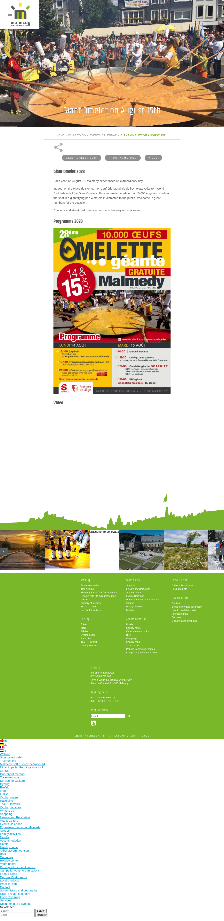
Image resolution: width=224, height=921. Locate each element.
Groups (130, 603)
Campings (131, 638)
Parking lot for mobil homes (140, 649)
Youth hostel (132, 645)
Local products (179, 589)
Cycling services (89, 645)
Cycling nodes (88, 635)
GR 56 (84, 599)
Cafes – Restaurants (182, 585)
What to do (77, 135)
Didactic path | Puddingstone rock (98, 596)
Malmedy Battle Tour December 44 (99, 592)
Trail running (87, 589)
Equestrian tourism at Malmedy (142, 599)
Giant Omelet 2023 (81, 158)
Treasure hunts (88, 606)
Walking (86, 580)
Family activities (134, 606)
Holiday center (133, 642)
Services (176, 617)
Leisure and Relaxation (138, 589)
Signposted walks (90, 585)
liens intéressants (90, 736)
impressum (116, 736)
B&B (128, 635)
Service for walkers (90, 610)
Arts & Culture (133, 592)
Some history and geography (187, 606)
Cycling (85, 619)
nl (3, 750)
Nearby (130, 610)
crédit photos (138, 736)
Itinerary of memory (91, 603)
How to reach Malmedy (184, 610)
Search (41, 910)
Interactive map (180, 614)
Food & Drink (180, 580)
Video (153, 158)
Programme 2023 (123, 158)
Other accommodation (137, 631)
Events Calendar (103, 135)
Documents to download (184, 621)
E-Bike (84, 631)
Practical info (180, 598)
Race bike (86, 638)
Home (60, 135)
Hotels (129, 624)
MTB (83, 628)
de (3, 744)
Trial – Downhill (89, 642)
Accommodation (136, 619)
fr (2, 747)
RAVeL (84, 624)
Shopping (131, 585)
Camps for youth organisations (142, 652)
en (3, 740)
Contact (176, 603)
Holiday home (133, 628)
